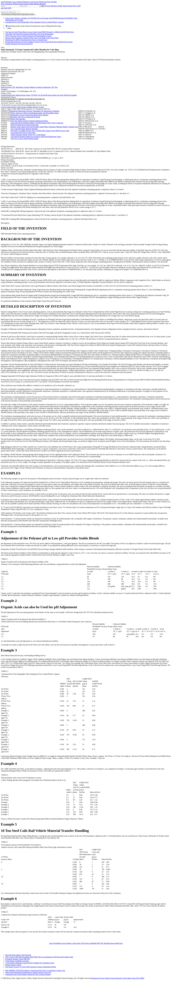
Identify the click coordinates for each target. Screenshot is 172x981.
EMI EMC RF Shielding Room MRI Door (108, 943)
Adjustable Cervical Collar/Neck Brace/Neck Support (29, 115)
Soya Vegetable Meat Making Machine (24, 129)
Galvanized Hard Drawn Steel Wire (23, 133)
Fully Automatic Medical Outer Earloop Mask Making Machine (23, 4)
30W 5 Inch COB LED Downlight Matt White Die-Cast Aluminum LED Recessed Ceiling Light (39, 957)
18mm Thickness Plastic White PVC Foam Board (28, 135)
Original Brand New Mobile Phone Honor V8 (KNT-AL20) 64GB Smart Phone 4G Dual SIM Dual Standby (39, 95)
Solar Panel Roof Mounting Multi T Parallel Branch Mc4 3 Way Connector (37, 123)
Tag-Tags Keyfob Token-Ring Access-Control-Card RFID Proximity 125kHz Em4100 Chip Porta (39, 32)
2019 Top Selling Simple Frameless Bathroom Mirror (29, 121)
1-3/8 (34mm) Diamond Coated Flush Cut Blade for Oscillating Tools (29, 963)
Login (42, 6)
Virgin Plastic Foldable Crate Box (17, 961)
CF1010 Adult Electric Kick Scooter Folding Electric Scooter (22, 107)
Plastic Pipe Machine (18, 119)
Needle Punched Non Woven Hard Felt (19, 44)
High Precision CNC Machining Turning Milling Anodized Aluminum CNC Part (29, 87)
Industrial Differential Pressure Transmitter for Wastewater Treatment (35, 111)
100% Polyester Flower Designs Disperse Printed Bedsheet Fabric (28, 36)
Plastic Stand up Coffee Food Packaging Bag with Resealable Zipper (35, 113)
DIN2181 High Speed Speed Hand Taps (25, 125)
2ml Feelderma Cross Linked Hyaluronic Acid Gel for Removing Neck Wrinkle (29, 2)
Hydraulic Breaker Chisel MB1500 (17, 959)
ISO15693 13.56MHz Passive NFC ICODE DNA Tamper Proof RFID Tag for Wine (40, 131)
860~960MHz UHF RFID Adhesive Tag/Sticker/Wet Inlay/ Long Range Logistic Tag (35, 970)
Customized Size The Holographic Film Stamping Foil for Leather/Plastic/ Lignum (34, 22)
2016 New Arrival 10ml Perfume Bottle (24, 139)
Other (8, 28)
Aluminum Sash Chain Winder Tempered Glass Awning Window (28, 974)
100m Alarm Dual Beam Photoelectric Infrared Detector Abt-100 (28, 972)
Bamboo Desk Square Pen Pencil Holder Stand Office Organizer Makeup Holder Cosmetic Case (44, 127)
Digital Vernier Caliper (13, 965)
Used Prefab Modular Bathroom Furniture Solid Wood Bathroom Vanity (36, 137)
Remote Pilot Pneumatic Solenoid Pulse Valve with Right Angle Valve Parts (32, 38)
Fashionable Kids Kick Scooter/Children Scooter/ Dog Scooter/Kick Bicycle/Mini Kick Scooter (39, 42)
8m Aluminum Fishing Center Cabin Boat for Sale (18, 14)
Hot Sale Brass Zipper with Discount (18, 955)
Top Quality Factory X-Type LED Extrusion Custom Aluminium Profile (30, 967)
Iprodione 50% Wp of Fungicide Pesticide (25, 117)
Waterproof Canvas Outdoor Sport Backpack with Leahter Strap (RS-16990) (117, 978)
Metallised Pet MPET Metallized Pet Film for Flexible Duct (26, 40)
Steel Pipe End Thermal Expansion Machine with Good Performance (29, 34)
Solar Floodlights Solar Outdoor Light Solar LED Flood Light (71, 943)
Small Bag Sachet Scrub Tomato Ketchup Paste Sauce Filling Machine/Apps (33, 26)
